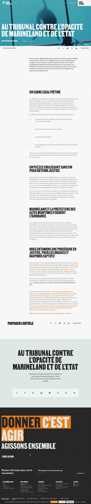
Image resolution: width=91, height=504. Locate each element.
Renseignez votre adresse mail (50, 470)
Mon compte (73, 2)
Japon (74, 293)
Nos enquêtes (59, 485)
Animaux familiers (25, 490)
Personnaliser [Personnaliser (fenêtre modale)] (70, 502)
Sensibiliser (41, 489)
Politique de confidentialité (18, 498)
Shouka (66, 271)
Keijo (72, 269)
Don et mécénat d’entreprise (44, 485)
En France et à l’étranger (8, 488)
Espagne (47, 296)
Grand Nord (66, 293)
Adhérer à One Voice (43, 488)
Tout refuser (62, 502)
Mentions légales (5, 498)
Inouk (61, 269)
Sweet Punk (82, 498)
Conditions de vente (64, 498)
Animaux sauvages (25, 489)
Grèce (68, 296)
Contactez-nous (5, 499)
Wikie (57, 269)
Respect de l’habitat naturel (27, 492)
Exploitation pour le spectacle (25, 484)
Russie (55, 293)
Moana (66, 269)
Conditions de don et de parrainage (48, 498)
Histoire (5, 485)
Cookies (13, 499)
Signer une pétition (42, 491)
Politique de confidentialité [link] (80, 502)
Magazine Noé (59, 488)
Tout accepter (54, 502)
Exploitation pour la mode (26, 487)
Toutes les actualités (8, 48)
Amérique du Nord (45, 293)
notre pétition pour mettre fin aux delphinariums (49, 313)
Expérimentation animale (26, 486)
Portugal (55, 296)
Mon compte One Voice (32, 498)
